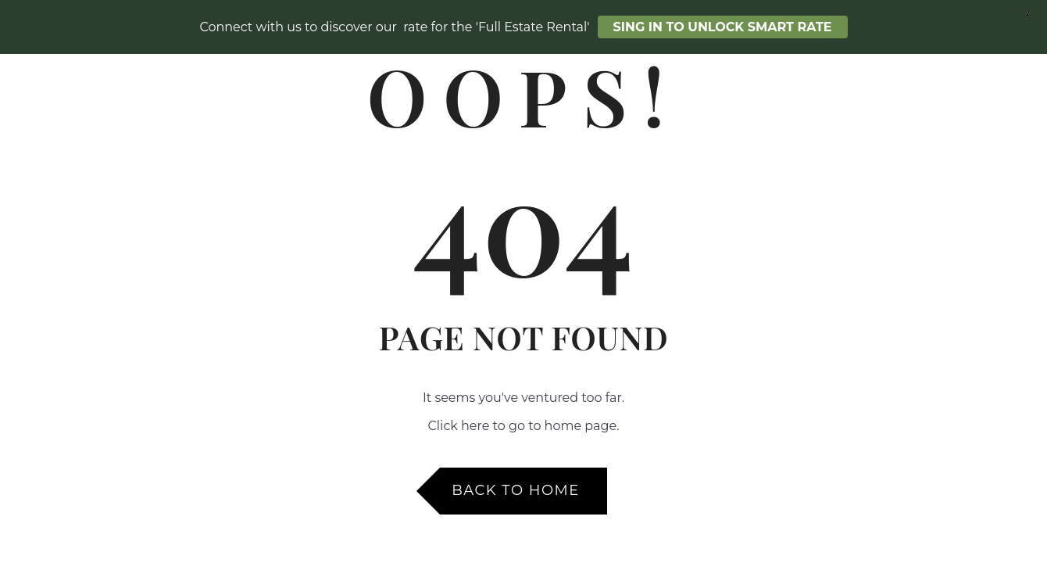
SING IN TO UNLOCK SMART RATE (722, 27)
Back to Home (515, 490)
